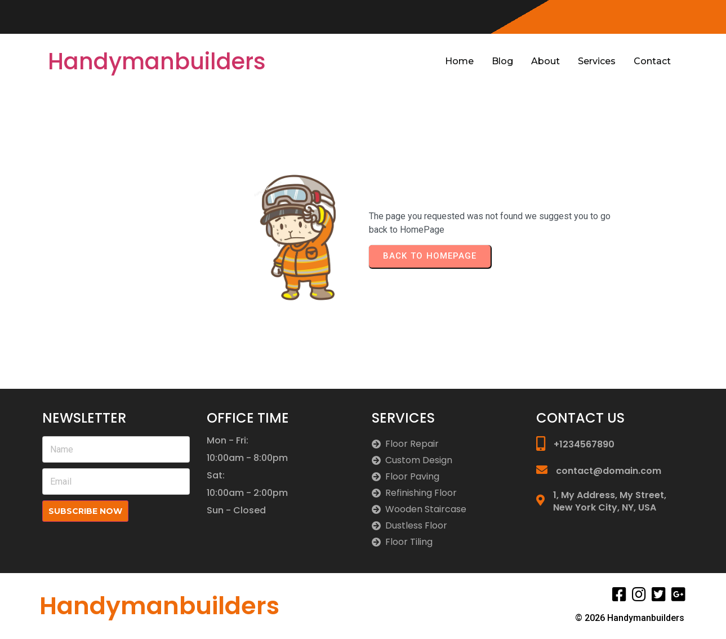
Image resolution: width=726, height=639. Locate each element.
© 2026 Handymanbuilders (629, 618)
